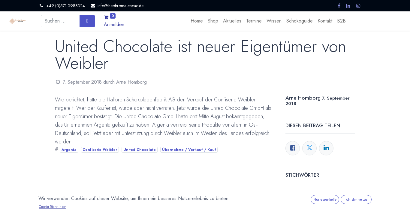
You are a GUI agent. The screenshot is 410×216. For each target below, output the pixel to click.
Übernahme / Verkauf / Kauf (189, 149)
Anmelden (114, 24)
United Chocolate (139, 149)
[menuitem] (196, 21)
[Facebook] (292, 148)
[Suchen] (87, 21)
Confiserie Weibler (100, 149)
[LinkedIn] (326, 148)
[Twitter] (309, 148)
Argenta (69, 149)
